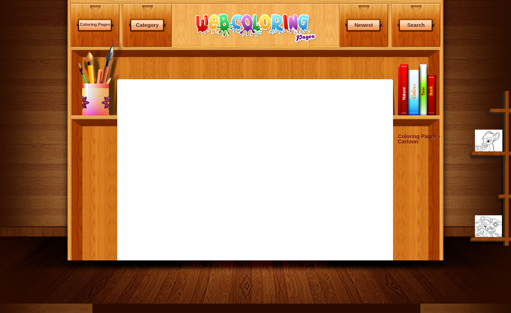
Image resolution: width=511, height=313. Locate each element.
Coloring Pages (95, 24)
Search (416, 25)
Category (147, 25)
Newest (363, 25)
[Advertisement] (89, 169)
